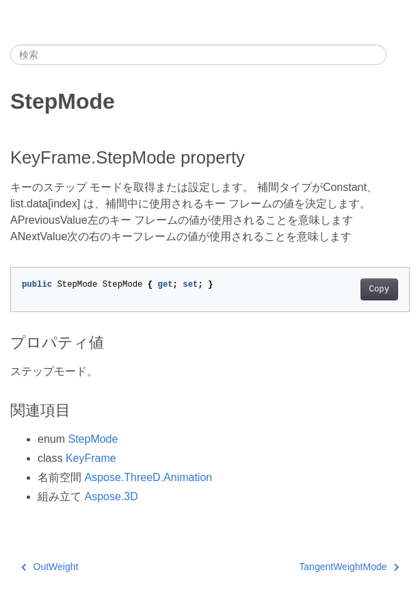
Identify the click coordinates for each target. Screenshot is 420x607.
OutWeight (49, 566)
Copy (379, 289)
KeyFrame (91, 458)
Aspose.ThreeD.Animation (148, 477)
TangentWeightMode (349, 566)
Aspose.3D (110, 496)
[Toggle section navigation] (398, 54)
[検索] (198, 54)
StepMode (93, 439)
